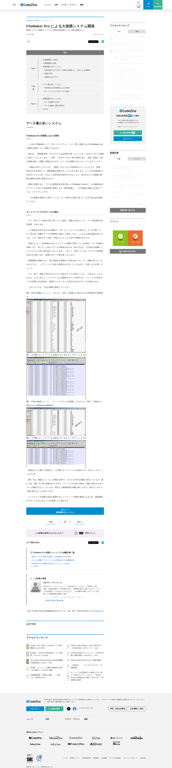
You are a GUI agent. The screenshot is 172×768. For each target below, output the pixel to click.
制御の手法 (48, 73)
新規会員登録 (127, 132)
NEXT (80, 522)
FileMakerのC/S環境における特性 (57, 88)
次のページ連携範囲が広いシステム (65, 511)
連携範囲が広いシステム (52, 99)
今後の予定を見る (127, 251)
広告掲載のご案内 (136, 709)
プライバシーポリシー (130, 758)
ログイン (127, 138)
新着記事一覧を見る (127, 210)
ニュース (47, 5)
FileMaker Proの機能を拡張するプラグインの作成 (50, 564)
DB (28, 41)
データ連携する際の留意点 (54, 106)
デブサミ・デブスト (68, 5)
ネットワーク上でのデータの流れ (57, 91)
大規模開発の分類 (49, 63)
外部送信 (143, 758)
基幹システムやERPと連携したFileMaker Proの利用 (51, 557)
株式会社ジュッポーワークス (54, 586)
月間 (136, 31)
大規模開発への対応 (50, 60)
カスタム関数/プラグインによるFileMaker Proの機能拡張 (53, 560)
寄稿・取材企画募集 (117, 709)
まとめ (45, 109)
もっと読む (34, 566)
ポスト (92, 41)
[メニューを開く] (14, 5)
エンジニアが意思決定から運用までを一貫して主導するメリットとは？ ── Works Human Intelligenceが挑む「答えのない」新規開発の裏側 (129, 97)
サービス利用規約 (115, 758)
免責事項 (96, 758)
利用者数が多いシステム (52, 67)
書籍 (81, 5)
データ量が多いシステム (52, 84)
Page (33, 68)
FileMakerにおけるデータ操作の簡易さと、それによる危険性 (67, 70)
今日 (119, 31)
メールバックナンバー (128, 127)
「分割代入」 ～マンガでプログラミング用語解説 (126, 204)
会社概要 (104, 758)
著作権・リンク (75, 758)
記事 (56, 5)
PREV (50, 522)
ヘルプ (65, 758)
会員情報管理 (86, 758)
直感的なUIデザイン (51, 77)
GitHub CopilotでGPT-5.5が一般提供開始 (86, 660)
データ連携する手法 (51, 102)
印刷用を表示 (33, 542)
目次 (82, 52)
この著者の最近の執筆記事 (53, 600)
